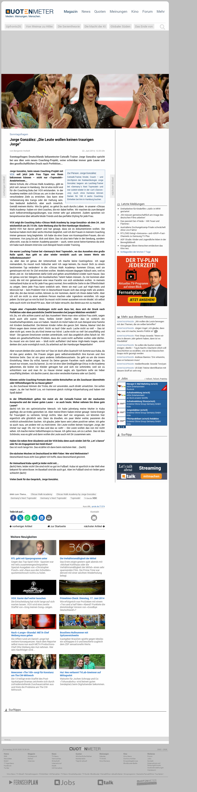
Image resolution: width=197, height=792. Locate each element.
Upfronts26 (13, 26)
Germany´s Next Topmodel (53, 498)
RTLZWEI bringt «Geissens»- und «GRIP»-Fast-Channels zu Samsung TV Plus (142, 234)
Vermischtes (56, 759)
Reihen (30, 759)
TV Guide (85, 774)
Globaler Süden (120, 26)
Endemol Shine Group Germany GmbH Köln (139, 404)
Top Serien (159, 774)
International (57, 763)
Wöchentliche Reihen (84, 756)
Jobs (149, 759)
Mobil (6, 761)
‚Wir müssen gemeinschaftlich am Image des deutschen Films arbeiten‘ (141, 216)
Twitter (6, 768)
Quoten (100, 11)
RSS (5, 756)
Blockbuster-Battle (130, 763)
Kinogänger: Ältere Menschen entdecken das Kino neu (141, 247)
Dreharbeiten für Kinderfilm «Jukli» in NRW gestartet (140, 210)
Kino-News (127, 756)
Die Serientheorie (69, 26)
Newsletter (8, 759)
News (86, 11)
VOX (12, 174)
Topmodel (75, 498)
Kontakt (150, 761)
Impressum (151, 770)
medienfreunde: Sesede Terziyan (141, 363)
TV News (64, 774)
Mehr (161, 11)
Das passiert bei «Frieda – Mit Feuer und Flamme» (139, 222)
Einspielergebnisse (130, 761)
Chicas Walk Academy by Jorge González (76, 494)
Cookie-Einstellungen (155, 768)
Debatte (102, 756)
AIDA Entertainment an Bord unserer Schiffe (133, 395)
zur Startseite (57, 526)
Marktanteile (80, 759)
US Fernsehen (54, 774)
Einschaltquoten (75, 774)
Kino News (11, 774)
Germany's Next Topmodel (23, 498)
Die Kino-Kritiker (129, 759)
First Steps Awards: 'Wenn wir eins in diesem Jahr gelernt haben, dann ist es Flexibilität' (140, 338)
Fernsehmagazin (31, 774)
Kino (135, 11)
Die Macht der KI (95, 26)
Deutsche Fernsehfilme (145, 774)
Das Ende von (144, 26)
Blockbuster (94, 774)
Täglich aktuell (81, 761)
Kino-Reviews (105, 761)
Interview (31, 761)
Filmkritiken (43, 774)
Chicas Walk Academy (41, 494)
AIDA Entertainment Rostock (142, 386)
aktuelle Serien (117, 774)
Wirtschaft (55, 761)
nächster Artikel (94, 526)
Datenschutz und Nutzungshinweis (154, 764)
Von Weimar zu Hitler (39, 26)
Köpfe (54, 766)
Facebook (7, 766)
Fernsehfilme (105, 774)
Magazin (71, 11)
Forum (147, 11)
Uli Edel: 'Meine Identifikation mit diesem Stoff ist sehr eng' (141, 369)
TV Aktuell (20, 774)
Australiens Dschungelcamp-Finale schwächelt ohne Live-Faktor (143, 228)
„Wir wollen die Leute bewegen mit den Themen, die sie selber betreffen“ (140, 323)
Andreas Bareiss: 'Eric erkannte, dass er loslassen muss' (141, 358)
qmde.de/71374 (98, 506)
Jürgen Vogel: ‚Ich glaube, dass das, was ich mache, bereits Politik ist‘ (140, 330)
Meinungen (118, 11)
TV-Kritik (103, 759)
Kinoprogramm (129, 774)
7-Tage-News (9, 763)
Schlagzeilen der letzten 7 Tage (135, 251)
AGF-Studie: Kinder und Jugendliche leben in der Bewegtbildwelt (143, 241)
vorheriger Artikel (21, 526)
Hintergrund (32, 756)
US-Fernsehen (57, 768)
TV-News (55, 756)
